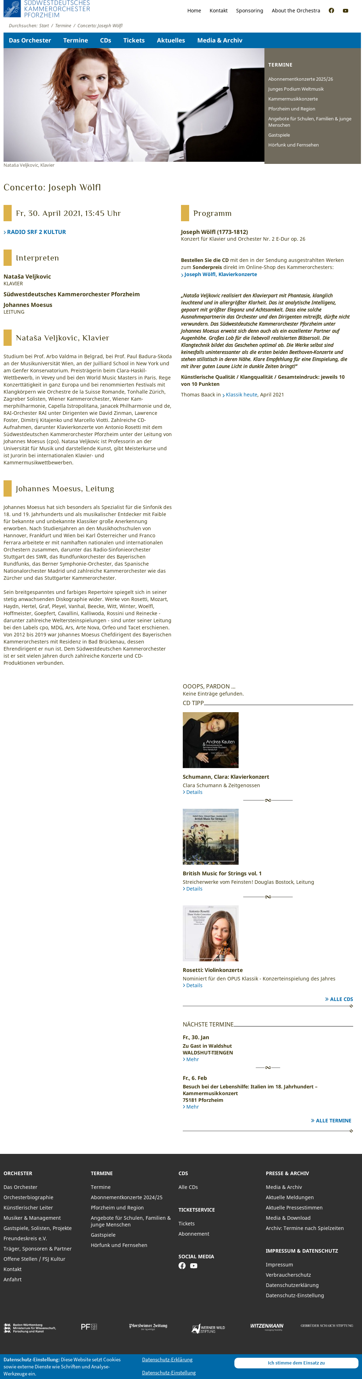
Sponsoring (249, 10)
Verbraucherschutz (288, 1274)
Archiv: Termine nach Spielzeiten (305, 1228)
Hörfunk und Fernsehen (293, 145)
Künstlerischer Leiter (28, 1207)
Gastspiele (279, 135)
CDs (105, 40)
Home (194, 10)
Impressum (279, 1264)
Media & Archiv (220, 40)
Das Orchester (30, 40)
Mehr (192, 1059)
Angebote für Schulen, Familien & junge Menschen (309, 121)
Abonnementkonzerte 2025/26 (300, 79)
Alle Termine (333, 1120)
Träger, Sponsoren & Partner (38, 1248)
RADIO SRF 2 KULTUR (36, 232)
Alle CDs (341, 999)
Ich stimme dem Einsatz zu (296, 1363)
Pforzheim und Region (291, 108)
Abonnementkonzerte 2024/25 (127, 1197)
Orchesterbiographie (28, 1197)
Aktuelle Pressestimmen (294, 1207)
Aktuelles (171, 40)
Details (194, 792)
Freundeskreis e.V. (25, 1238)
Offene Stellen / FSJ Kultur (34, 1258)
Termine (75, 40)
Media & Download (288, 1217)
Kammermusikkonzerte (293, 99)
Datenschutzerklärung (292, 1285)
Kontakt (219, 10)
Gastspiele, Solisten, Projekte (38, 1228)
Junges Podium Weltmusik (296, 89)
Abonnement (194, 1233)
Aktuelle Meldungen (290, 1197)
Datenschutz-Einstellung (295, 1295)
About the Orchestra (296, 10)
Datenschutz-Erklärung (167, 1359)
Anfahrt (13, 1279)
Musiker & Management (32, 1217)
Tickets (134, 40)
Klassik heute (241, 394)
